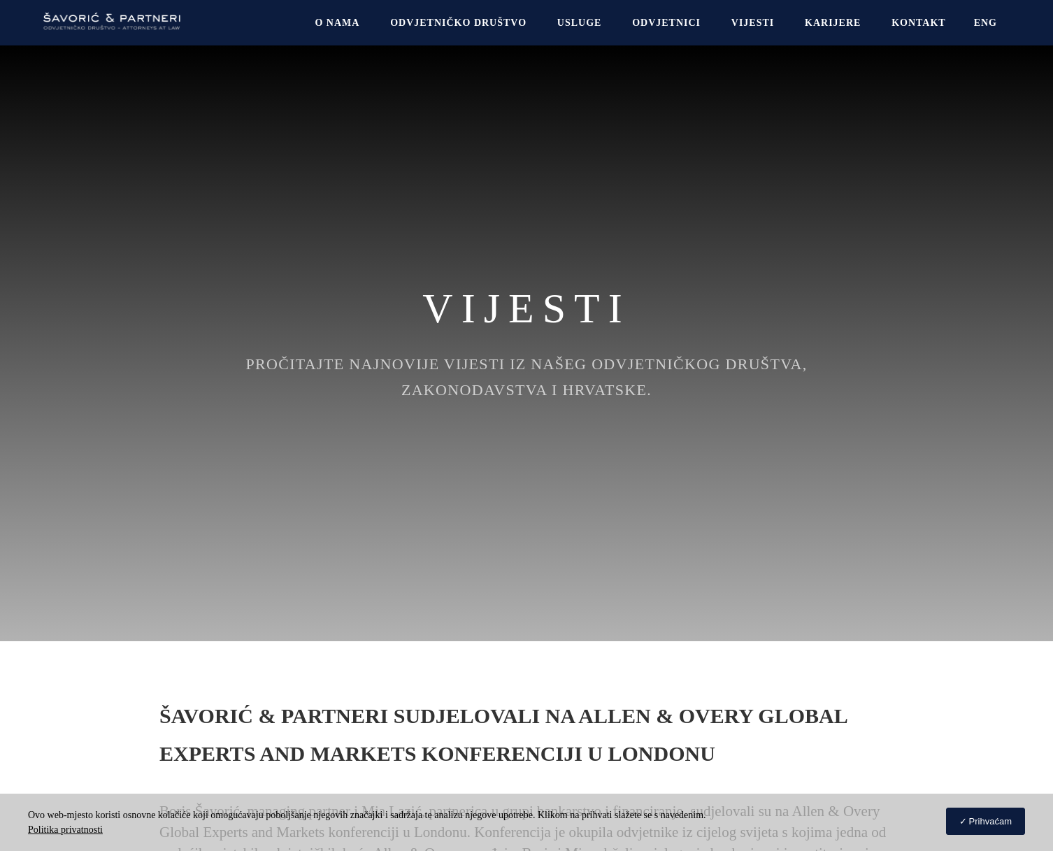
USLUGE (579, 22)
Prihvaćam (990, 821)
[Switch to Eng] (985, 22)
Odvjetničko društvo (458, 22)
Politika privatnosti (65, 829)
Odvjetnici (666, 22)
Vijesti (752, 22)
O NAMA (337, 22)
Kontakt (918, 22)
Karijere (833, 22)
